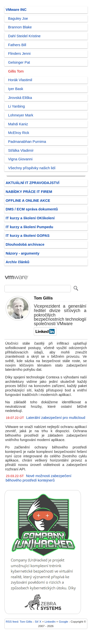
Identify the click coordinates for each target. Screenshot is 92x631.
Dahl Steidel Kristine (24, 36)
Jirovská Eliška (20, 98)
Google (63, 621)
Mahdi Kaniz (18, 124)
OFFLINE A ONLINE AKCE (28, 201)
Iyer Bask (15, 89)
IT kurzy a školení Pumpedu (29, 227)
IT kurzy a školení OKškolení (30, 218)
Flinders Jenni (19, 54)
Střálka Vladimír (21, 150)
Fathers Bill (17, 45)
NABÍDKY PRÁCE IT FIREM (29, 192)
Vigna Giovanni (20, 159)
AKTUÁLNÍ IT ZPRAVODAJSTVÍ (32, 183)
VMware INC (16, 10)
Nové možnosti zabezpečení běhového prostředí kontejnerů (38, 478)
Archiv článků (17, 262)
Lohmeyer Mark (20, 115)
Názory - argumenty (22, 253)
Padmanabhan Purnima (27, 142)
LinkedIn (50, 621)
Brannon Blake (20, 27)
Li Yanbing (16, 106)
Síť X (38, 621)
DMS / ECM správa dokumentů (32, 209)
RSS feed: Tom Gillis (19, 621)
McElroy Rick (18, 133)
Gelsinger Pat (19, 62)
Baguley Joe (18, 18)
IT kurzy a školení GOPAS (28, 236)
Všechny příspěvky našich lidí (31, 168)
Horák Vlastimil (20, 80)
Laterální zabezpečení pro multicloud (55, 418)
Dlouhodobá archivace (25, 244)
